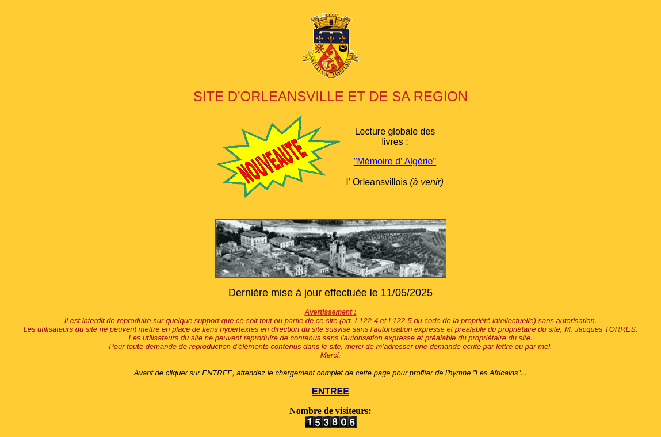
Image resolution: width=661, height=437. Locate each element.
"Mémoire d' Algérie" (395, 161)
